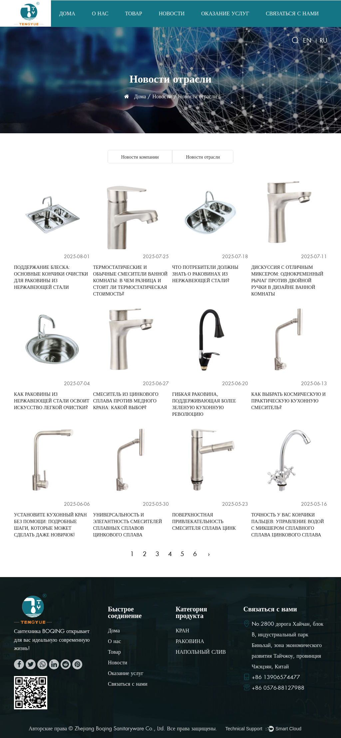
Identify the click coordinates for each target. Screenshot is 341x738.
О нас (100, 13)
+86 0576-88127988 (278, 688)
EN (307, 41)
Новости (172, 13)
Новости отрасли (203, 157)
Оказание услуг (225, 13)
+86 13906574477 (276, 677)
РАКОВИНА (189, 641)
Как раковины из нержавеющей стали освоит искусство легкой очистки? (51, 400)
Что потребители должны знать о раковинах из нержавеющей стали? (205, 274)
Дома (67, 13)
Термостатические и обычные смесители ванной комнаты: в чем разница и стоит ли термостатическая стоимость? (130, 280)
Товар (133, 13)
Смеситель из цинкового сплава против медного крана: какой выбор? (126, 400)
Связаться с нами (292, 13)
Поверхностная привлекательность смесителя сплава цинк (204, 521)
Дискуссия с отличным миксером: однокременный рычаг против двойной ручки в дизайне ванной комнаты (287, 280)
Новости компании (140, 157)
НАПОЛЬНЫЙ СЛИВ (200, 652)
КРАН (182, 630)
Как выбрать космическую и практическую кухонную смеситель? (288, 400)
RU (323, 41)
